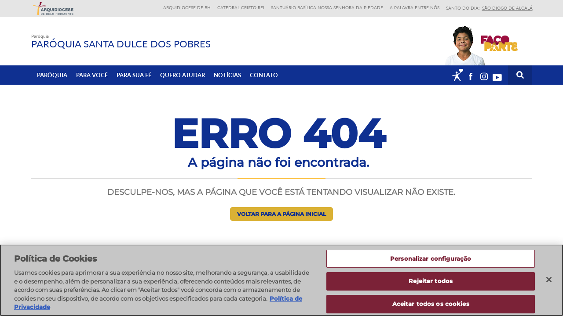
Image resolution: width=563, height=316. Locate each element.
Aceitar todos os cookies (430, 303)
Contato (264, 75)
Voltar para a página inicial (281, 214)
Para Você (92, 75)
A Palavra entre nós (414, 7)
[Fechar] (549, 279)
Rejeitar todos (431, 280)
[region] (281, 280)
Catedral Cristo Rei (240, 7)
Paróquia (52, 75)
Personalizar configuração (430, 258)
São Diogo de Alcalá (507, 8)
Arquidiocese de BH (187, 7)
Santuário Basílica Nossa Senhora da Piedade (327, 7)
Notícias (227, 75)
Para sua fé (134, 75)
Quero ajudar (182, 75)
